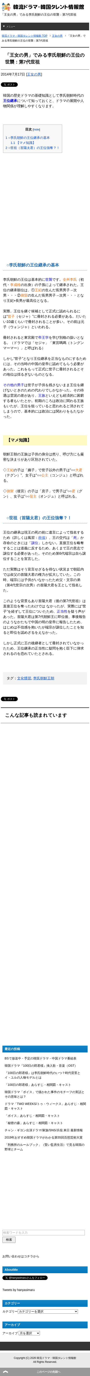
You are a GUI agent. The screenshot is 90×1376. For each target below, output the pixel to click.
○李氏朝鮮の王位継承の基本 (27, 137)
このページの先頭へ (48, 1371)
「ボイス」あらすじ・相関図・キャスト (32, 1115)
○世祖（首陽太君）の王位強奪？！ (32, 148)
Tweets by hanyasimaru (18, 1290)
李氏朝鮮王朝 (43, 678)
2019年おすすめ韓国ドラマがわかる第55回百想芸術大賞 (44, 1137)
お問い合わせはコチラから (20, 1256)
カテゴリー (10, 1311)
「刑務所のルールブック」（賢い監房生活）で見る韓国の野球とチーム (45, 1147)
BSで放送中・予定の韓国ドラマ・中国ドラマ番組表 (40, 1058)
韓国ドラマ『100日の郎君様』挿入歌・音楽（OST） (41, 1065)
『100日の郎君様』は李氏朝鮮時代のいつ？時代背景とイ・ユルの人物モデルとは (42, 1075)
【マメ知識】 (23, 143)
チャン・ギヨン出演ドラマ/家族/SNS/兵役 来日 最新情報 (44, 1130)
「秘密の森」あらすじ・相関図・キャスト (34, 1123)
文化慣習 (24, 678)
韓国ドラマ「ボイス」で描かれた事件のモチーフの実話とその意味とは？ (45, 1094)
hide (36, 129)
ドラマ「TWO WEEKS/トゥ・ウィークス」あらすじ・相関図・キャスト (45, 1106)
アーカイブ (10, 1333)
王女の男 (34, 74)
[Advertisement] (45, 201)
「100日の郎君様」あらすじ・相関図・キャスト (38, 1084)
